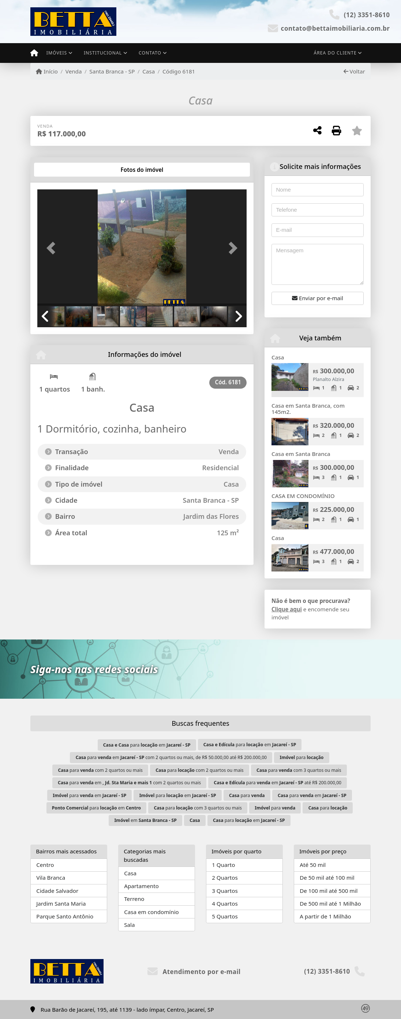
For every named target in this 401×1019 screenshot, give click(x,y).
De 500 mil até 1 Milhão (330, 903)
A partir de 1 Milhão (325, 916)
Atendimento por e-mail (194, 971)
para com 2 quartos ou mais (100, 770)
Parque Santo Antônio (64, 916)
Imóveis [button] (56, 53)
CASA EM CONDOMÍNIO (303, 495)
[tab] (61, 170)
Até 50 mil (313, 864)
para (301, 757)
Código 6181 (178, 71)
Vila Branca (50, 877)
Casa (148, 71)
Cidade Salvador (57, 890)
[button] (53, 248)
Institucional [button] (103, 53)
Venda (73, 71)
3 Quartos (225, 890)
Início (47, 71)
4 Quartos (225, 903)
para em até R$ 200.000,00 (277, 783)
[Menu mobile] (34, 53)
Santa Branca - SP (112, 71)
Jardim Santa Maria (61, 903)
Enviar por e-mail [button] (317, 298)
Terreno (134, 898)
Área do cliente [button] (335, 53)
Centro (45, 864)
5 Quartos (225, 916)
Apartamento (141, 886)
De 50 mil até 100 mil (327, 877)
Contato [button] (150, 53)
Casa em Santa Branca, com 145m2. (308, 408)
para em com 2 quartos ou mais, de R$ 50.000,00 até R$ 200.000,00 (171, 757)
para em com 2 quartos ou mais (129, 783)
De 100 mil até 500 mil (328, 890)
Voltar (354, 71)
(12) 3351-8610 (367, 15)
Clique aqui (286, 609)
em (145, 820)
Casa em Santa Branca (300, 453)
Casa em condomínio (151, 912)
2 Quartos (225, 877)
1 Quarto (223, 864)
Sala (129, 924)
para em (147, 745)
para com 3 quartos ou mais (298, 770)
